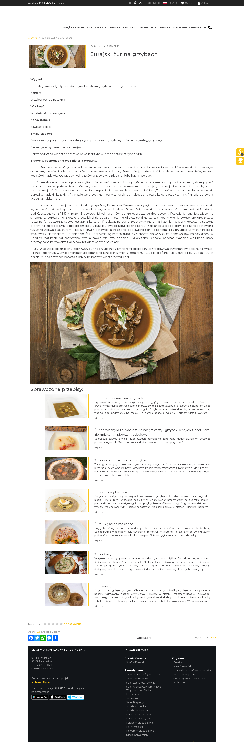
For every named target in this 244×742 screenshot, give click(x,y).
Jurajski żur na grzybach (124, 54)
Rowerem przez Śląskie (139, 730)
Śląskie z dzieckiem (137, 706)
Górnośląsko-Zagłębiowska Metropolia (188, 680)
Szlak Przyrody (134, 702)
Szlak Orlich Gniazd (137, 678)
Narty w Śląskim (135, 726)
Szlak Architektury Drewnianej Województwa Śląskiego (143, 688)
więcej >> (98, 418)
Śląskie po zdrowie (136, 710)
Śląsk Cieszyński (182, 666)
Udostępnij (144, 637)
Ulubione (188, 3)
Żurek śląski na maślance (113, 524)
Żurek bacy (102, 554)
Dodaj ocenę (73, 624)
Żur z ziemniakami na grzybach (118, 398)
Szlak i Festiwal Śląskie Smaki (142, 674)
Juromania (132, 698)
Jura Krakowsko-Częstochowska (191, 670)
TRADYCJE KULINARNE (154, 27)
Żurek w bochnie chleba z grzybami (121, 460)
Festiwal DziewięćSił (137, 718)
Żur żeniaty (102, 586)
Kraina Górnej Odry (183, 674)
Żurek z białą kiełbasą (111, 492)
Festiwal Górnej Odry (138, 714)
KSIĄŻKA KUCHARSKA (77, 27)
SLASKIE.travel (134, 662)
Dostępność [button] (152, 3)
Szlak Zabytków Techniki (140, 682)
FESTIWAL (130, 27)
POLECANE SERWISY (187, 27)
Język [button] (173, 3)
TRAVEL (55, 3)
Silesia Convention (136, 734)
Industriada (132, 694)
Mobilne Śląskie (41, 682)
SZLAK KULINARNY (107, 27)
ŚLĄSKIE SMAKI (35, 3)
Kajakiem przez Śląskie (139, 722)
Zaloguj (204, 3)
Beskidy (177, 662)
